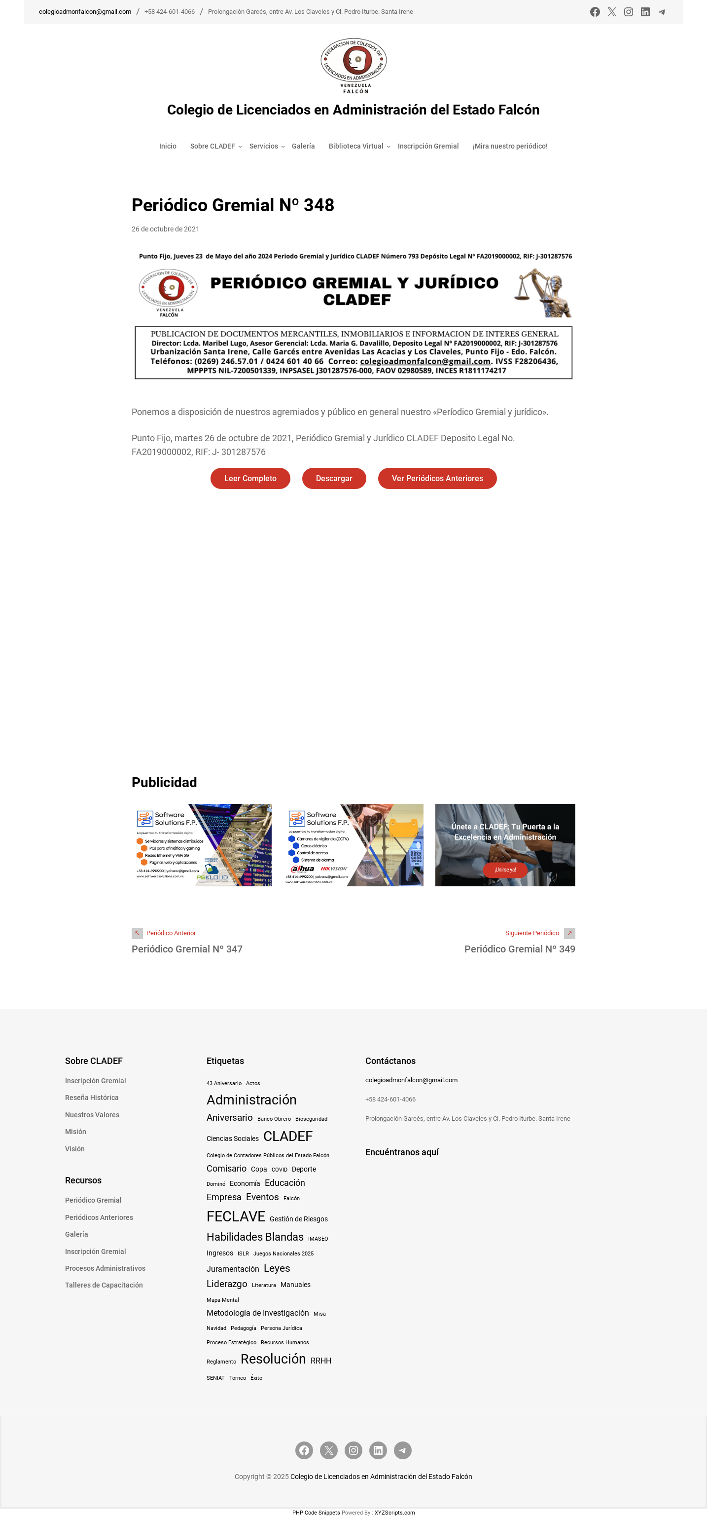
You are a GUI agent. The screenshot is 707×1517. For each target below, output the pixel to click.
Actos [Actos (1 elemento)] (253, 1083)
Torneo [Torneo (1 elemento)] (237, 1378)
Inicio (168, 146)
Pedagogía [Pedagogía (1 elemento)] (243, 1328)
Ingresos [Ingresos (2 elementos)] (220, 1253)
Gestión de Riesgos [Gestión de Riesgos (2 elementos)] (299, 1219)
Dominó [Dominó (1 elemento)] (216, 1184)
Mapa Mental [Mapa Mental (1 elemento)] (223, 1300)
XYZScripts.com (395, 1513)
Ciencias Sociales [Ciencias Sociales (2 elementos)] (233, 1138)
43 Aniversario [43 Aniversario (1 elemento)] (224, 1083)
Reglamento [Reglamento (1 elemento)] (221, 1362)
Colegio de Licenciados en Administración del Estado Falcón (353, 110)
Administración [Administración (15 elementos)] (252, 1099)
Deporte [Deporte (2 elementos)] (304, 1169)
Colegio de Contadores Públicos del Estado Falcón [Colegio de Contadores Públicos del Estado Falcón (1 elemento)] (268, 1155)
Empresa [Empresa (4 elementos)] (224, 1197)
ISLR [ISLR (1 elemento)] (243, 1254)
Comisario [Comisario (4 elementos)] (227, 1169)
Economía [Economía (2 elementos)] (245, 1183)
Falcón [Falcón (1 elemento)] (291, 1198)
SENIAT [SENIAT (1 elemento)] (216, 1378)
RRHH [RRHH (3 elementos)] (321, 1360)
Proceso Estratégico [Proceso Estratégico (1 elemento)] (231, 1342)
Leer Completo (250, 478)
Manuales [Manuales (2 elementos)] (296, 1285)
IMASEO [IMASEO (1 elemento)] (318, 1239)
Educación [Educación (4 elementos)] (285, 1183)
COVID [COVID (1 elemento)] (279, 1170)
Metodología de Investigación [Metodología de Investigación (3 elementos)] (258, 1313)
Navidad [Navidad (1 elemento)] (216, 1328)
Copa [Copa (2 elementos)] (259, 1169)
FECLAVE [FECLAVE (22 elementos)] (236, 1216)
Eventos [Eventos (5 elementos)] (262, 1197)
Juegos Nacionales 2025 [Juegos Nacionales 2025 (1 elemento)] (283, 1254)
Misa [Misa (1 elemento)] (320, 1314)
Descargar (334, 478)
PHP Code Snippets (316, 1513)
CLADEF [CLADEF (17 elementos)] (288, 1136)
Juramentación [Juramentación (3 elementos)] (233, 1269)
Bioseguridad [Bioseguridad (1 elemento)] (311, 1119)
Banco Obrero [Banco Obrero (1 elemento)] (274, 1119)
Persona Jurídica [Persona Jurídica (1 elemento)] (281, 1328)
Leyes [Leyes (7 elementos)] (277, 1268)
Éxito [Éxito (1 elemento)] (256, 1378)
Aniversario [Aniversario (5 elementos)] (230, 1117)
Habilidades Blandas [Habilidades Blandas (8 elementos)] (255, 1236)
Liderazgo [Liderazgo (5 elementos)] (227, 1283)
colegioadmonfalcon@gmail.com (85, 11)
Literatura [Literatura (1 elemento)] (264, 1285)
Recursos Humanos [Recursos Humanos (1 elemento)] (285, 1342)
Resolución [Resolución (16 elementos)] (273, 1359)
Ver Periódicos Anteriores (437, 478)
